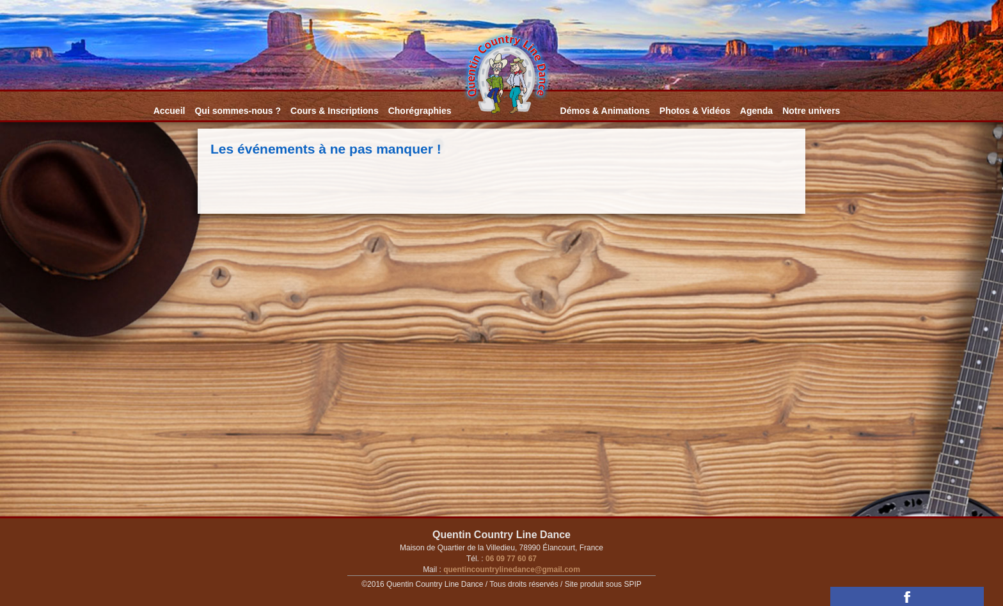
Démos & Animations (605, 111)
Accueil (170, 111)
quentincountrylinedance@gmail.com (510, 569)
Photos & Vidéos (695, 111)
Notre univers (811, 111)
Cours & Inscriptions (334, 111)
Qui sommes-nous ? (237, 111)
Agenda (756, 111)
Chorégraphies (420, 111)
